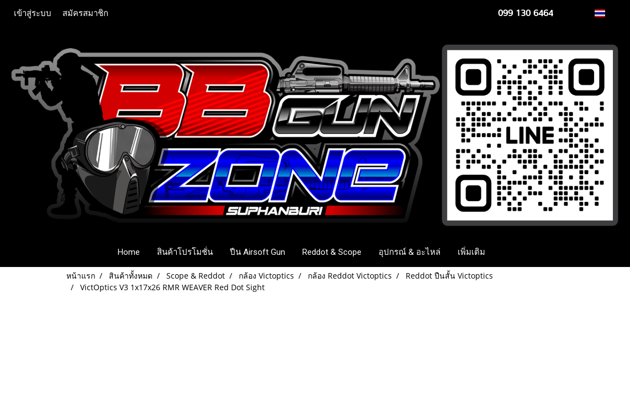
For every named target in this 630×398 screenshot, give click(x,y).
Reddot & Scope (331, 252)
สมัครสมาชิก (85, 13)
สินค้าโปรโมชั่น (185, 252)
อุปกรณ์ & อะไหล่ (409, 252)
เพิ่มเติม (471, 252)
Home (129, 252)
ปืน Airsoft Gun (257, 252)
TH (606, 13)
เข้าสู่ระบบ (32, 13)
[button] (510, 252)
